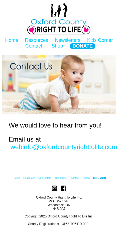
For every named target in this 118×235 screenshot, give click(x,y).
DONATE (83, 46)
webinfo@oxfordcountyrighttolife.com (63, 146)
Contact (34, 46)
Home (11, 40)
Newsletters (67, 40)
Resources (36, 40)
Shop (57, 46)
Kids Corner (100, 40)
